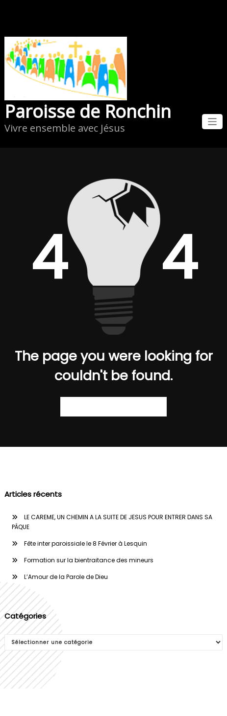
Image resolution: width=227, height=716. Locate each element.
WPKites (149, 702)
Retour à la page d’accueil (113, 406)
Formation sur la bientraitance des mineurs (88, 560)
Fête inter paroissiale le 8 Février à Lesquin (85, 543)
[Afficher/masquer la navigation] (212, 121)
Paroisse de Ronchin (87, 111)
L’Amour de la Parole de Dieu (66, 577)
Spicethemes (189, 702)
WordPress (93, 702)
